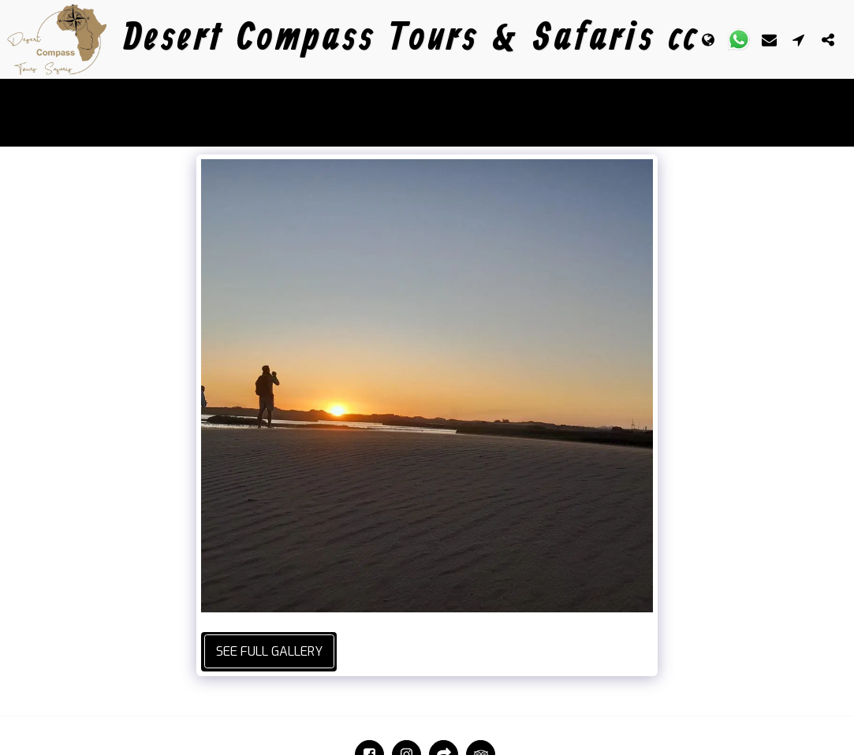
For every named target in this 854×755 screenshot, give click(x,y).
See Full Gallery (269, 651)
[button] (739, 39)
